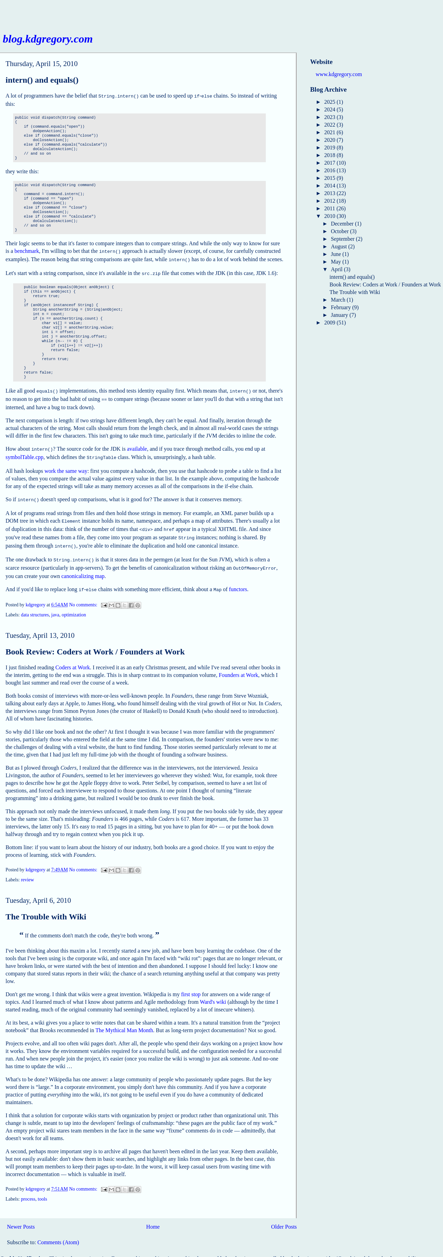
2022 (330, 125)
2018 (330, 155)
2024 (330, 109)
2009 (330, 322)
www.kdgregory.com (339, 74)
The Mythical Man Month (124, 1019)
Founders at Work (238, 664)
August (339, 246)
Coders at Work (72, 656)
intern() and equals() (42, 79)
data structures (35, 603)
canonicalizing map (83, 566)
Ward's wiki (213, 991)
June (336, 254)
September (343, 239)
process (28, 1188)
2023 (330, 117)
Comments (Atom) (58, 1231)
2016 (330, 170)
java (55, 603)
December (343, 224)
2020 (330, 140)
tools (42, 1188)
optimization (74, 603)
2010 (330, 216)
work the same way (65, 465)
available (137, 445)
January (340, 315)
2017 (330, 163)
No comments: (84, 593)
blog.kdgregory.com (48, 39)
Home (153, 1216)
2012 (330, 201)
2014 (330, 186)
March (339, 300)
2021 (330, 132)
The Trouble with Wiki (46, 905)
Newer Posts (21, 1216)
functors (238, 579)
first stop (190, 983)
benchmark (27, 250)
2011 (330, 208)
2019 (330, 147)
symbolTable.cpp (25, 452)
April (337, 269)
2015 (330, 178)
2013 (330, 193)
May (336, 262)
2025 (330, 102)
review (27, 868)
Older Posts (284, 1216)
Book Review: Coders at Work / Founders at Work (95, 640)
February (341, 307)
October (340, 231)
